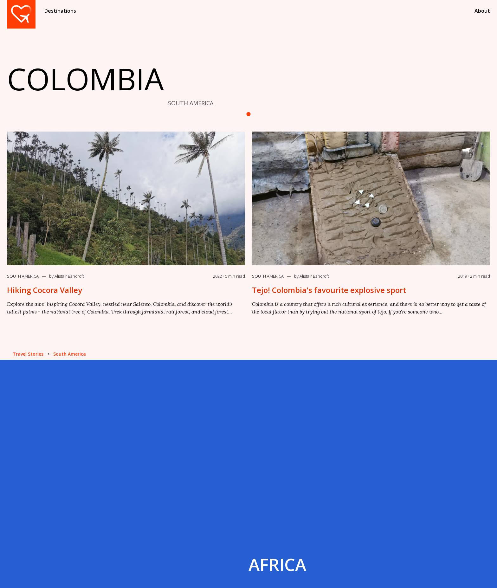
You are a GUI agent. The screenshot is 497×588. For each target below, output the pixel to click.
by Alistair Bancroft (66, 276)
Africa (277, 564)
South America (23, 276)
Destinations (60, 10)
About (482, 10)
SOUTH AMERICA (190, 103)
